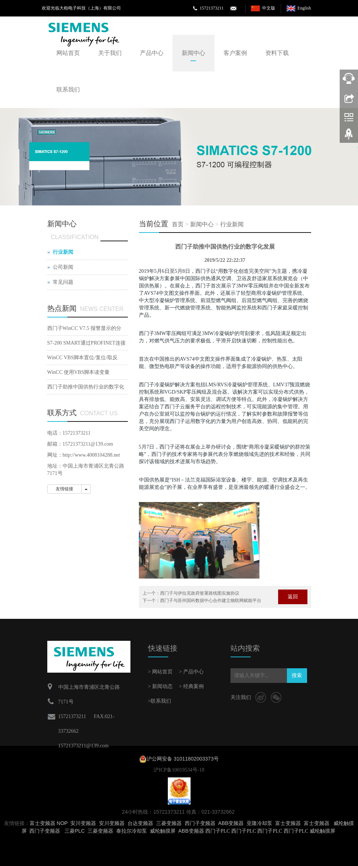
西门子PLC (217, 831)
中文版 (268, 8)
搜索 (297, 675)
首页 (178, 224)
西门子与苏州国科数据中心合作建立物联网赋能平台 (210, 600)
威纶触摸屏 (163, 831)
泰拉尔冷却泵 (131, 831)
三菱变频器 (169, 823)
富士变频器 (42, 823)
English (304, 8)
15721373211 (212, 8)
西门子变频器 (200, 823)
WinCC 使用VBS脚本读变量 (78, 372)
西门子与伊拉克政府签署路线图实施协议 (199, 593)
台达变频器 (140, 823)
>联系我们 (159, 701)
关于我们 (110, 53)
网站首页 (68, 53)
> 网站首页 (160, 671)
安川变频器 (83, 823)
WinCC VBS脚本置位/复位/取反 (82, 357)
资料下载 (277, 53)
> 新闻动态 (160, 686)
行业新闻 (232, 224)
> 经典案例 (191, 686)
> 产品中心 (191, 671)
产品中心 (151, 53)
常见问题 (63, 282)
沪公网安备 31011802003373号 (183, 759)
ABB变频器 (231, 823)
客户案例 (235, 53)
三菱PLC (74, 831)
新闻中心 (193, 53)
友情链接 (64, 488)
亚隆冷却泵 (259, 823)
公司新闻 (63, 267)
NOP (62, 823)
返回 (293, 596)
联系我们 (68, 89)
